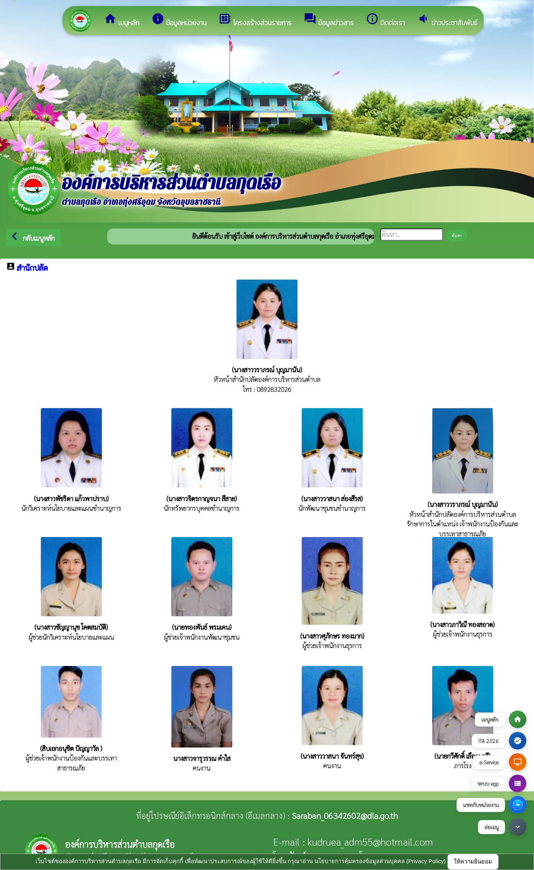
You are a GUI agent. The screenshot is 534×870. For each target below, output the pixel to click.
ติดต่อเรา (385, 20)
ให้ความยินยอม (473, 861)
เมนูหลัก (121, 20)
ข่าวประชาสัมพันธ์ (447, 20)
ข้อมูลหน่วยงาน (178, 20)
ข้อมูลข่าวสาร (329, 20)
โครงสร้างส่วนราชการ (255, 20)
